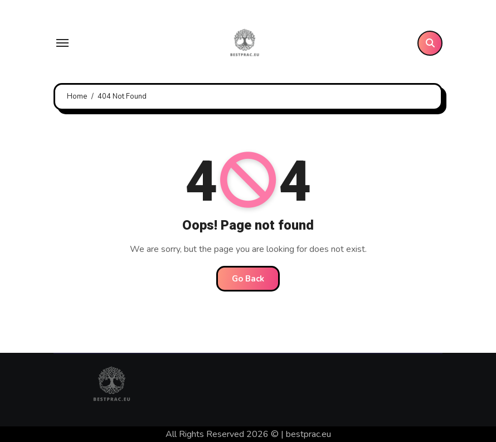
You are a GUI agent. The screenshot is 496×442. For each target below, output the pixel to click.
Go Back (248, 278)
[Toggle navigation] (62, 43)
